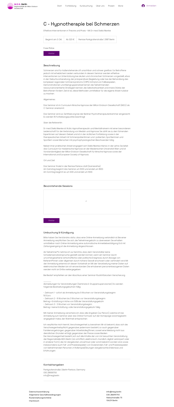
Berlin (24, 4)
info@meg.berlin (113, 391)
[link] (51, 53)
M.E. (16, 4)
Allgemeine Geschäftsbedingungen (45, 394)
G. (19, 4)
